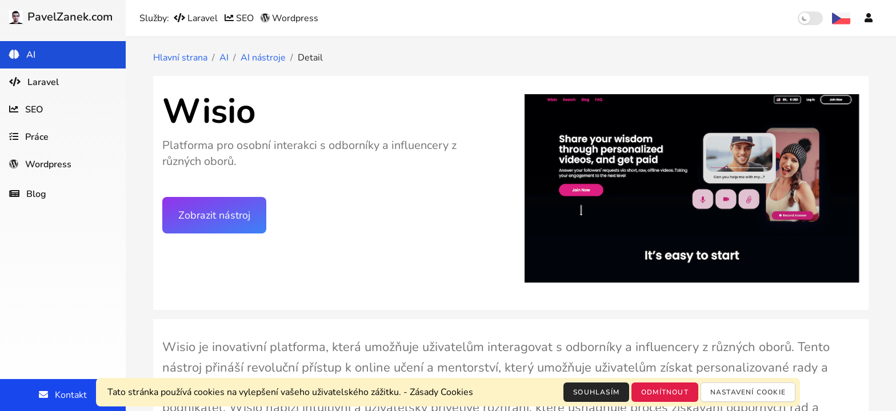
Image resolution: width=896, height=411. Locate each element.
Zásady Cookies (441, 392)
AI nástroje (263, 57)
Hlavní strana (180, 57)
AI (224, 57)
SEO (240, 18)
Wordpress (289, 18)
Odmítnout (665, 392)
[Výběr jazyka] (841, 18)
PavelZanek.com (61, 17)
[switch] (810, 18)
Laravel (197, 18)
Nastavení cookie (748, 392)
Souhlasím (596, 392)
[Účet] (868, 18)
